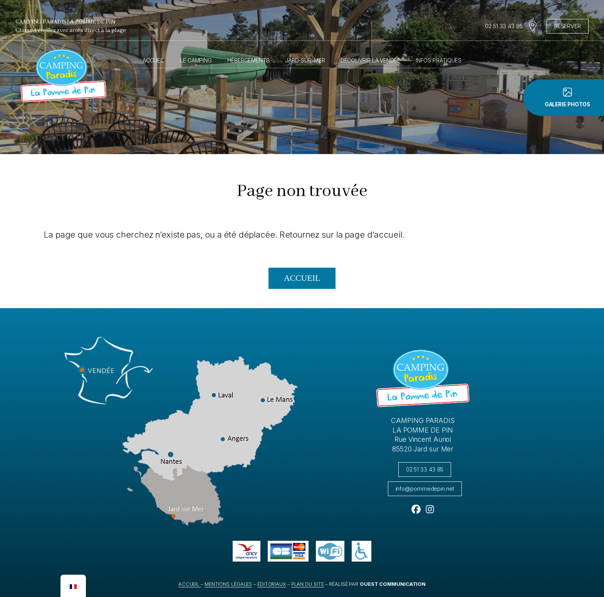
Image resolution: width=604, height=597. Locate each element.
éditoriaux (271, 584)
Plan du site (307, 584)
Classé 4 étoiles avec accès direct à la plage (70, 30)
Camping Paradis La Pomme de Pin (65, 21)
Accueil (153, 60)
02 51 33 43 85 (504, 26)
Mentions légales (228, 584)
